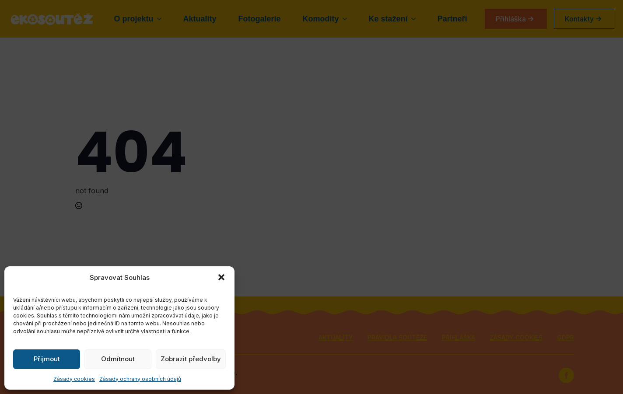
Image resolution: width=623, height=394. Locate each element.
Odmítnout (118, 359)
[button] (221, 277)
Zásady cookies (74, 379)
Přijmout (47, 359)
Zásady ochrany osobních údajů (140, 379)
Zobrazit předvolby (191, 359)
